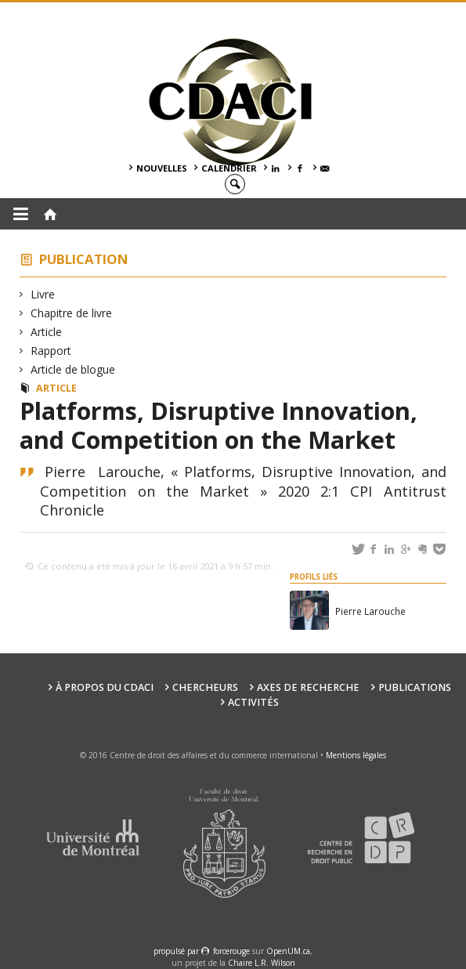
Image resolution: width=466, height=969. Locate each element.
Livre (43, 294)
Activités (253, 702)
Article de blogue (73, 369)
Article (46, 331)
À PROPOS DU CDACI (105, 687)
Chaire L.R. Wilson (261, 962)
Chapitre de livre (71, 313)
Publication (83, 259)
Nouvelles (161, 168)
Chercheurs (205, 687)
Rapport (51, 350)
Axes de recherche (308, 687)
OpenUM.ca (288, 950)
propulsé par (177, 950)
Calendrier (229, 168)
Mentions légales (356, 755)
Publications (414, 687)
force (231, 950)
